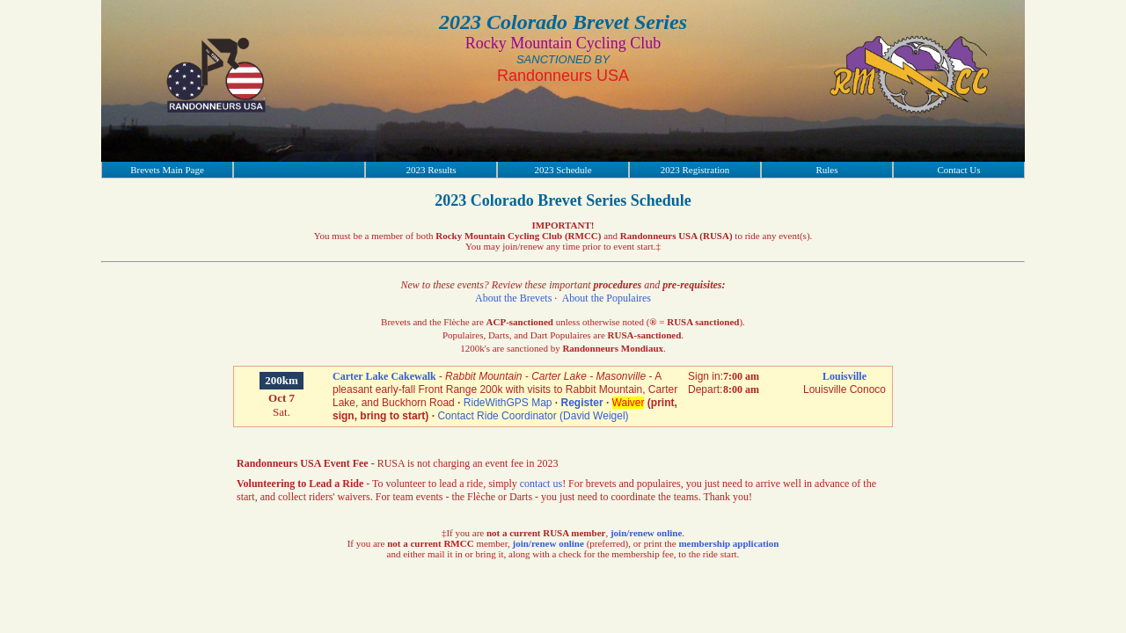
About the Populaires (606, 298)
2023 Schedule (562, 169)
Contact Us (958, 169)
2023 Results (431, 169)
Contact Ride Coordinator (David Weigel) (532, 416)
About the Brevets (513, 298)
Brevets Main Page (167, 169)
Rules (826, 169)
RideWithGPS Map (508, 403)
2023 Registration (695, 169)
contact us (541, 483)
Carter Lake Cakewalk (384, 376)
